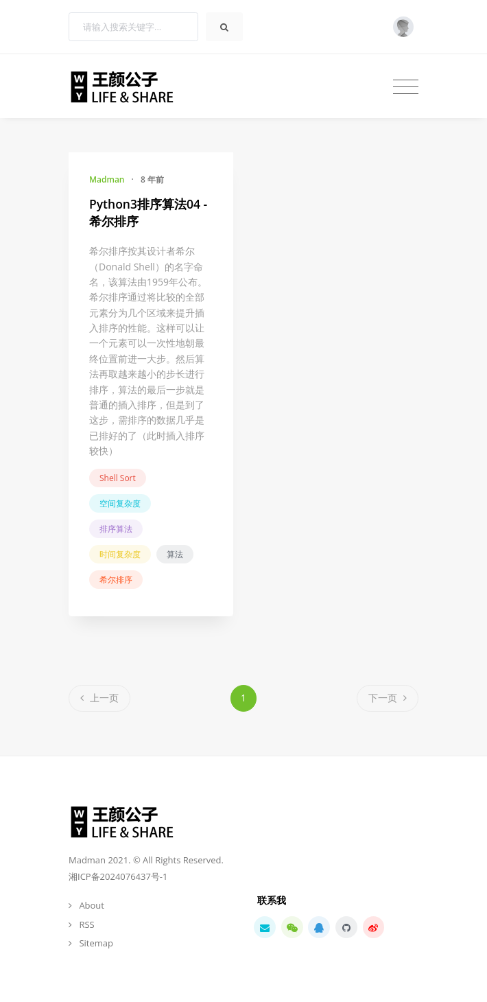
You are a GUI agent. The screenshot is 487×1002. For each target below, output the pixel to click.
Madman (106, 179)
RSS (86, 924)
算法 (175, 554)
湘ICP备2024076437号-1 (118, 876)
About (91, 905)
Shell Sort (117, 478)
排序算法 (115, 529)
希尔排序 (115, 579)
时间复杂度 (120, 554)
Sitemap (96, 943)
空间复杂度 (120, 503)
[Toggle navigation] (405, 86)
